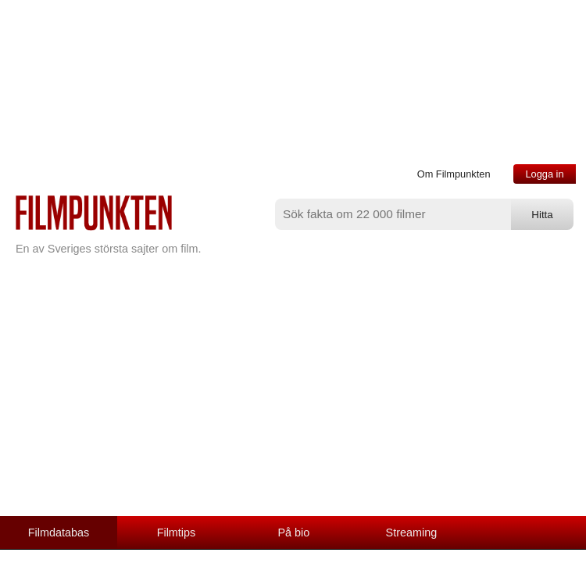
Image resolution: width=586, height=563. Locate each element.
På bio (294, 532)
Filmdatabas (58, 532)
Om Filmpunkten (454, 174)
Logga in (544, 174)
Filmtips (176, 532)
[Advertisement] (293, 398)
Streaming (412, 532)
